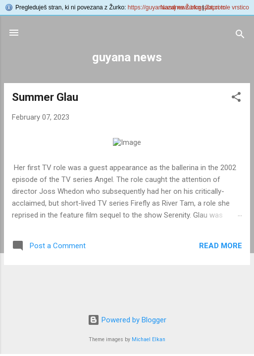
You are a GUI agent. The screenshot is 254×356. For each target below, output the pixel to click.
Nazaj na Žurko (180, 7)
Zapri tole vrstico (227, 7)
